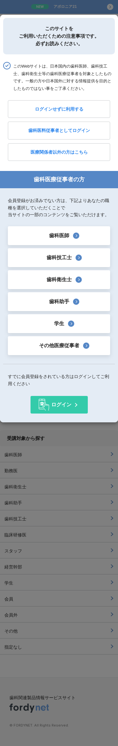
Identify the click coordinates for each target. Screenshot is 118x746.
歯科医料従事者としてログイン (59, 130)
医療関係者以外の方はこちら (59, 152)
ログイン (61, 404)
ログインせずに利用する (59, 109)
